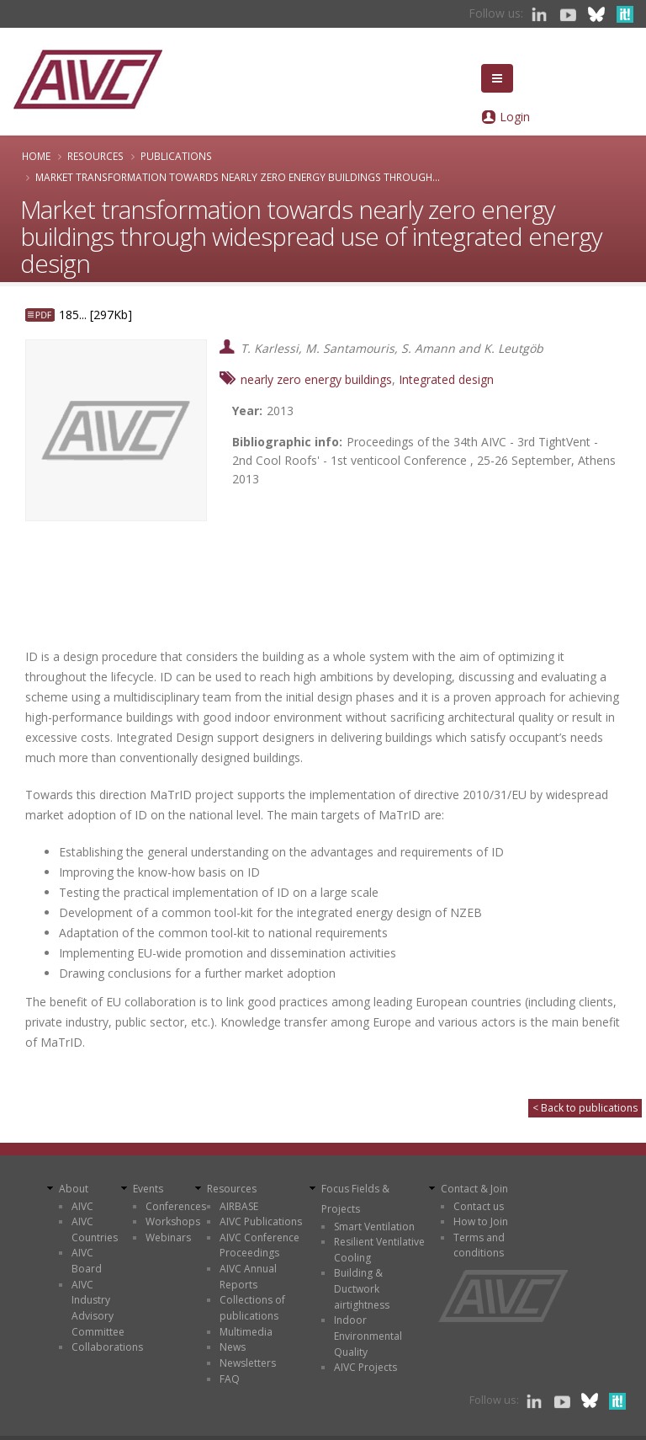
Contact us (478, 1206)
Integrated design (446, 379)
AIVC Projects (365, 1367)
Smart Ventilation (374, 1226)
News (233, 1347)
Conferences (176, 1206)
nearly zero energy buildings (316, 379)
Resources (95, 156)
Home (36, 156)
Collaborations (107, 1347)
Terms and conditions (479, 1245)
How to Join (480, 1221)
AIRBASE (239, 1206)
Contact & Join (474, 1188)
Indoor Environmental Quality (368, 1335)
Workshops (173, 1221)
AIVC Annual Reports (248, 1276)
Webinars (168, 1237)
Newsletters (248, 1363)
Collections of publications (252, 1308)
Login (515, 117)
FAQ (230, 1379)
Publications (176, 156)
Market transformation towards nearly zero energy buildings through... (237, 177)
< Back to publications (585, 1108)
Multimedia (246, 1332)
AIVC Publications (261, 1221)
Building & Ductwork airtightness (361, 1288)
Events (148, 1188)
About (73, 1188)
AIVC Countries (94, 1229)
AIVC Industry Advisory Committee (97, 1308)
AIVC (82, 1206)
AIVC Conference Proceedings (259, 1245)
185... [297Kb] (95, 315)
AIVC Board (86, 1260)
